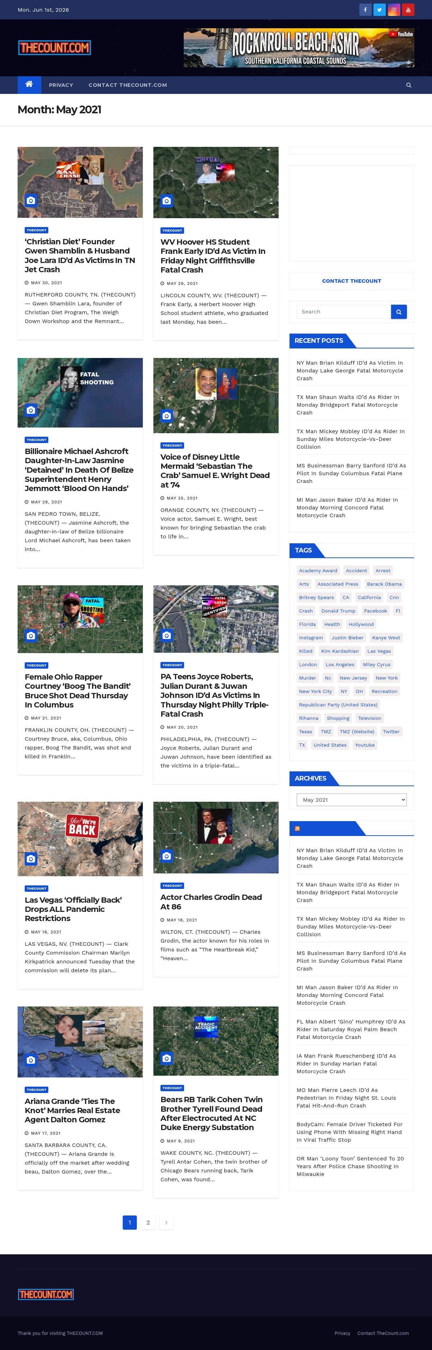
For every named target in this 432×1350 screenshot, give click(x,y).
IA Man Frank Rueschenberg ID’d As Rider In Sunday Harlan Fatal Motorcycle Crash (346, 1063)
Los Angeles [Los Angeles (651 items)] (340, 664)
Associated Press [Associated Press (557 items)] (337, 584)
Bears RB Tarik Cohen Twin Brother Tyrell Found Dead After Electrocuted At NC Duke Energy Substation (211, 1113)
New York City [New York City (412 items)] (315, 691)
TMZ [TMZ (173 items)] (326, 731)
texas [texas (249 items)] (305, 731)
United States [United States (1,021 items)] (330, 745)
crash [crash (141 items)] (306, 611)
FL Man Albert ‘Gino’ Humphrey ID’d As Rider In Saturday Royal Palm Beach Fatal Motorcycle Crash (351, 1029)
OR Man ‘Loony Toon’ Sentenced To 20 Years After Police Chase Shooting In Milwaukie (350, 1166)
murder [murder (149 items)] (307, 678)
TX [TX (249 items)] (302, 745)
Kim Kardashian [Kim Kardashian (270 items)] (340, 651)
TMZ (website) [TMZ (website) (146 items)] (357, 731)
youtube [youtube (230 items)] (365, 745)
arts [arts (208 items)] (304, 584)
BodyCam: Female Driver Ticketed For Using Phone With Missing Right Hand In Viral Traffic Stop (349, 1132)
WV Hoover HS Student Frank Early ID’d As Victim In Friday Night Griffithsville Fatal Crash (213, 256)
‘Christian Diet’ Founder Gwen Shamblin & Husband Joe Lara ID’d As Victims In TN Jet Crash (80, 255)
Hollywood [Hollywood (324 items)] (361, 624)
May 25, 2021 (182, 498)
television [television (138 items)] (369, 718)
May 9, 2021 (181, 1141)
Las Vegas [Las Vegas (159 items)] (379, 651)
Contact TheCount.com (128, 85)
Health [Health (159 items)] (332, 624)
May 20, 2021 (182, 727)
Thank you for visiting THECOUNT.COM (60, 1333)
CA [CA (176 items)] (345, 597)
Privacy (61, 85)
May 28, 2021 (46, 502)
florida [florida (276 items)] (307, 624)
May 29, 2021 (182, 283)
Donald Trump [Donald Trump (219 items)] (339, 611)
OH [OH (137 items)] (359, 691)
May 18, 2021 (46, 932)
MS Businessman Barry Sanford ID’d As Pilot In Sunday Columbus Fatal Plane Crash (351, 473)
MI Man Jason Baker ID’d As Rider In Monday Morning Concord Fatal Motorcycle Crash (347, 507)
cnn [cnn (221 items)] (394, 597)
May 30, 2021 (46, 282)
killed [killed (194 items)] (305, 651)
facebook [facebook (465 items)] (375, 611)
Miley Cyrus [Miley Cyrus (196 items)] (376, 664)
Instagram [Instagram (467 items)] (311, 637)
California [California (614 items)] (369, 597)
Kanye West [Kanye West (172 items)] (386, 637)
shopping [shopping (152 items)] (338, 718)
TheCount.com (327, 828)
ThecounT (36, 230)
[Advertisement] (352, 213)
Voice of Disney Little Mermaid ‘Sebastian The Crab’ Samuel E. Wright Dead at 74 (215, 471)
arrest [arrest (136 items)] (383, 570)
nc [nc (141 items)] (328, 678)
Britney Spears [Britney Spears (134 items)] (316, 597)
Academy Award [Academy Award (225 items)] (318, 570)
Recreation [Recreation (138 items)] (384, 691)
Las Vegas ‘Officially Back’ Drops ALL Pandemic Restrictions (73, 909)
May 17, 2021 (46, 1133)
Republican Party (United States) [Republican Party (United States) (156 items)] (338, 704)
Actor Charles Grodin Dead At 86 (211, 901)
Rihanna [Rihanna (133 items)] (308, 718)
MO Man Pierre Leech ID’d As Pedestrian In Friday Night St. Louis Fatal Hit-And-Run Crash (346, 1098)
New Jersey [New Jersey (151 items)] (353, 678)
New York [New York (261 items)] (387, 678)
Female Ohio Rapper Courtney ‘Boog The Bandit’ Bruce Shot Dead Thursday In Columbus (77, 691)
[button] (409, 85)
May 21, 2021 (46, 718)
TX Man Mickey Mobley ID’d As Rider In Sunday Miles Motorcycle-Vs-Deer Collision (351, 439)
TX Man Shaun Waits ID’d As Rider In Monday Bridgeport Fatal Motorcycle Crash (348, 405)
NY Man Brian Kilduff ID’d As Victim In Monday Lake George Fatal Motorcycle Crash (350, 370)
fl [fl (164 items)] (398, 611)
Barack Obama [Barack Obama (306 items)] (384, 584)
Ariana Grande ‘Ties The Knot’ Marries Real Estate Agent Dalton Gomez (72, 1111)
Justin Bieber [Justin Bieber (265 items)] (348, 637)
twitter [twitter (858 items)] (391, 731)
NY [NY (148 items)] (344, 691)
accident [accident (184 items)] (356, 570)
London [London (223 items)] (308, 664)
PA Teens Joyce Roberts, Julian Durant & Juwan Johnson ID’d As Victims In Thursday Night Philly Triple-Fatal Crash (214, 695)
